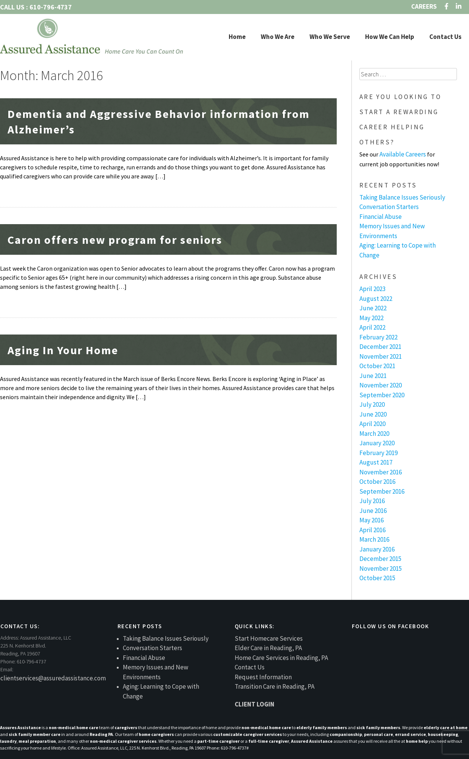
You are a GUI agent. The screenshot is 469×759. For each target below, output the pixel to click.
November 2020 (380, 385)
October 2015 (377, 578)
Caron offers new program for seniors (115, 239)
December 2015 (380, 559)
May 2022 (371, 318)
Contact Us (445, 37)
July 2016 (372, 501)
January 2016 (377, 549)
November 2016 (380, 472)
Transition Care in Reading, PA (274, 686)
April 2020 (372, 424)
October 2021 (377, 366)
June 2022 (373, 308)
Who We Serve (330, 37)
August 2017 (375, 462)
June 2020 (373, 414)
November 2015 (380, 568)
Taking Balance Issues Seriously (402, 197)
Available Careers (402, 154)
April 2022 (372, 327)
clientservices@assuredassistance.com (53, 678)
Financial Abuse (380, 216)
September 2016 (381, 491)
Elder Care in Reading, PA (268, 648)
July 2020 (372, 404)
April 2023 (372, 289)
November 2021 (380, 356)
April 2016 (372, 530)
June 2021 (373, 376)
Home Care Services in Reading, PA (281, 658)
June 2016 (373, 511)
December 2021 (380, 346)
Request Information (263, 677)
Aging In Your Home (63, 350)
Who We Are (277, 37)
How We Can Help (389, 37)
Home (237, 37)
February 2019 (378, 453)
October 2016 (377, 481)
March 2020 (374, 433)
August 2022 (375, 298)
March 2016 (374, 539)
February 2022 (378, 337)
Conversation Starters (389, 207)
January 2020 (377, 443)
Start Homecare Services (269, 638)
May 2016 (371, 520)
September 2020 (381, 395)
